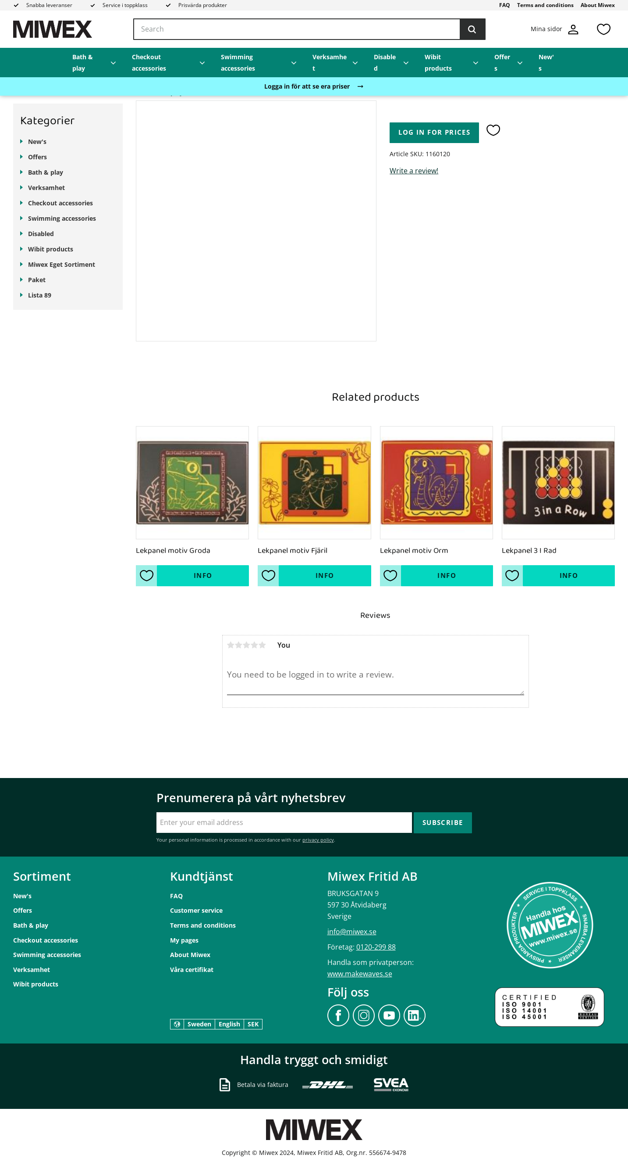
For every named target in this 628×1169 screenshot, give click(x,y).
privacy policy (318, 839)
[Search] (472, 29)
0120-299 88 (376, 947)
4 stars (255, 645)
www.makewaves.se (359, 974)
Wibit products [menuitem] (438, 62)
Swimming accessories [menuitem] (238, 62)
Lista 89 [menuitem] (39, 295)
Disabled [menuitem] (385, 62)
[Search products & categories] (309, 29)
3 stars (247, 645)
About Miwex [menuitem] (598, 5)
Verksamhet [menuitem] (329, 62)
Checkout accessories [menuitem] (149, 62)
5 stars (262, 645)
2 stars (239, 645)
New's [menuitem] (546, 62)
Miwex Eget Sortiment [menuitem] (61, 264)
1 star (231, 645)
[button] (603, 29)
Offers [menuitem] (502, 62)
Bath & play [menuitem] (82, 62)
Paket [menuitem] (37, 280)
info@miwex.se (351, 931)
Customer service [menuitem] (196, 910)
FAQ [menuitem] (504, 5)
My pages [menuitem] (184, 940)
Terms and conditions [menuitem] (545, 5)
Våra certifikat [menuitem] (191, 969)
